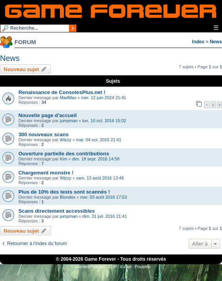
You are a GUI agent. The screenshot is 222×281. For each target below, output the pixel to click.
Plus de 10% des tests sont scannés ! (64, 192)
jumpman (69, 120)
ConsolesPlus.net (88, 266)
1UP (112, 266)
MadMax (68, 97)
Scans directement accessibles (56, 211)
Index (198, 41)
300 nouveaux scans (43, 134)
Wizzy (65, 139)
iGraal (125, 266)
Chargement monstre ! (46, 173)
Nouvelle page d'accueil (47, 115)
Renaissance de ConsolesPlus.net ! (61, 92)
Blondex (68, 197)
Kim (63, 159)
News (216, 41)
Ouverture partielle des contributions (63, 154)
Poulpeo (142, 266)
